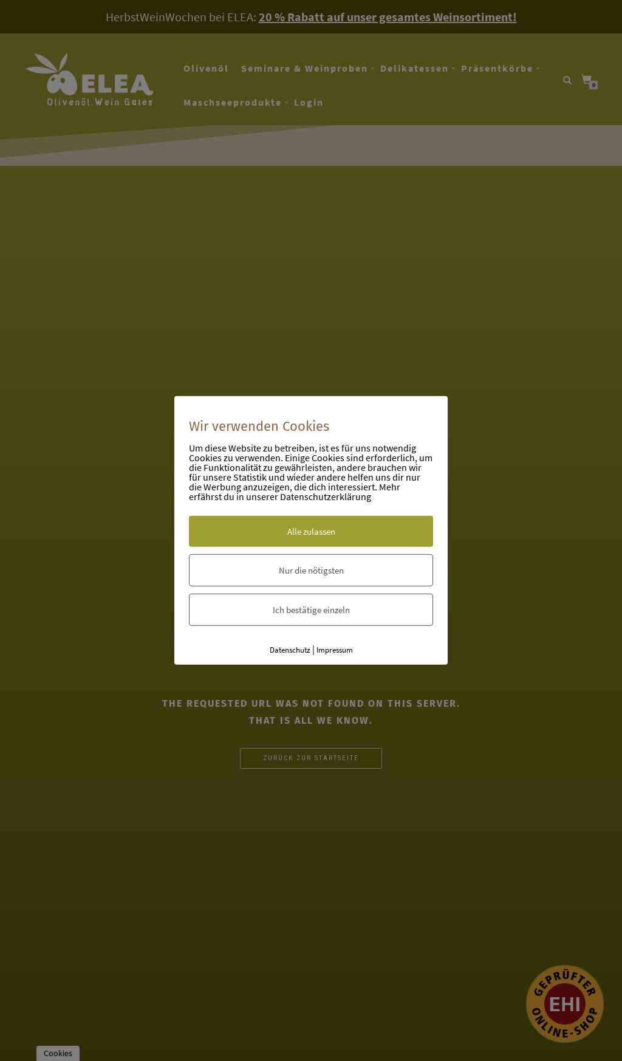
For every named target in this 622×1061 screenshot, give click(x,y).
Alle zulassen (311, 531)
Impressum (334, 649)
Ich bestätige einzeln (311, 609)
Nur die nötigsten (311, 569)
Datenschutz (290, 649)
